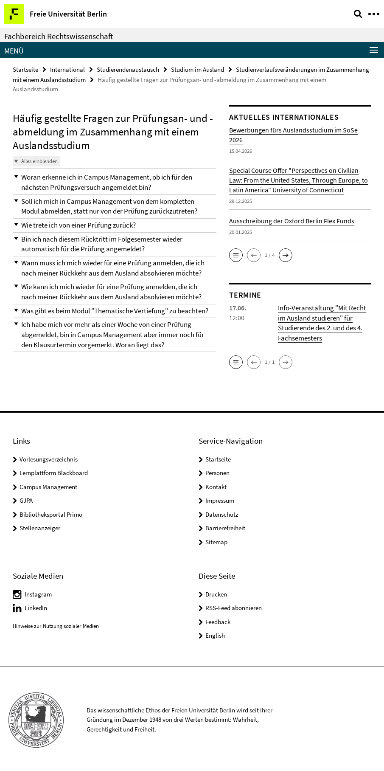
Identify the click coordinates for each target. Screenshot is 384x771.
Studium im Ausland (197, 69)
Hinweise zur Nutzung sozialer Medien (56, 623)
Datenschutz (221, 512)
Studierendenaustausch (128, 69)
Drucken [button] (216, 592)
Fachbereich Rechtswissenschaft (58, 36)
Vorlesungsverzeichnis (49, 457)
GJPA (26, 499)
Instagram (38, 592)
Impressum (219, 499)
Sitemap (216, 540)
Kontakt (216, 485)
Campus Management (48, 485)
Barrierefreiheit (225, 526)
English (215, 633)
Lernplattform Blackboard (54, 471)
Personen (217, 471)
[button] (114, 181)
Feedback (217, 620)
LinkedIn (36, 606)
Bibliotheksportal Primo (51, 512)
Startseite (25, 69)
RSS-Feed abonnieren (233, 606)
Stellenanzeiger (40, 526)
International (67, 69)
